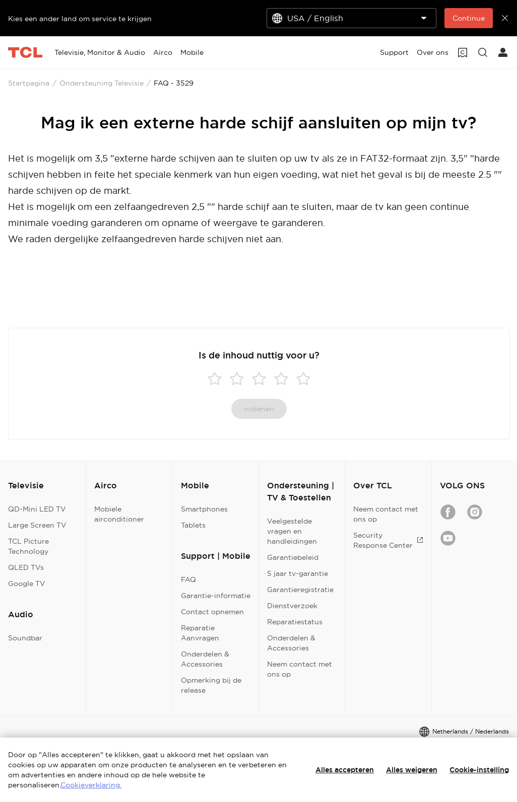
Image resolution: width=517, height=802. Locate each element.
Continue (469, 18)
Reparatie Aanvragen (200, 632)
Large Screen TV (37, 525)
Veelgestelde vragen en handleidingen (292, 531)
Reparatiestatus (294, 621)
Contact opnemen (212, 611)
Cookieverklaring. (90, 784)
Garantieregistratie (300, 589)
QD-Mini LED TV (37, 509)
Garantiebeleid (292, 557)
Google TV (26, 583)
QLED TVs (26, 567)
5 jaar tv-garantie (297, 573)
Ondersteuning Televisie (101, 83)
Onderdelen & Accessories (205, 659)
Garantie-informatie (215, 595)
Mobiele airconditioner (119, 514)
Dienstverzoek (292, 605)
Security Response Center (388, 540)
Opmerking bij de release (211, 685)
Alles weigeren (411, 769)
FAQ (188, 579)
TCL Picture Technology (28, 546)
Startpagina (28, 83)
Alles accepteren (344, 769)
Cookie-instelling (479, 769)
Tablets (193, 525)
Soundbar (25, 637)
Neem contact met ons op (299, 669)
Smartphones (204, 509)
